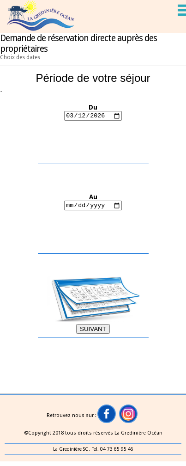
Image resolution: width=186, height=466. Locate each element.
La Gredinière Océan (138, 433)
